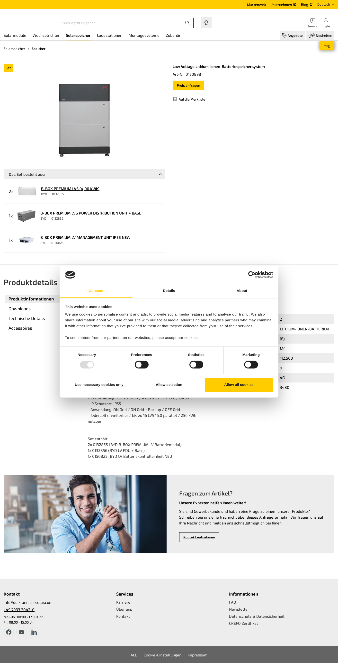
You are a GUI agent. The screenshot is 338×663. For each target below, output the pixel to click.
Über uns (124, 609)
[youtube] (21, 632)
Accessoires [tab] (20, 328)
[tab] (44, 299)
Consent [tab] (96, 291)
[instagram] (34, 632)
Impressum (197, 655)
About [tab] (242, 291)
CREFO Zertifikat (243, 623)
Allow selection (169, 385)
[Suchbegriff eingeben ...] (121, 23)
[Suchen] (187, 23)
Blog (304, 4)
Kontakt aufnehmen (199, 537)
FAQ (232, 602)
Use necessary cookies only (99, 385)
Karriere (123, 602)
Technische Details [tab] (27, 318)
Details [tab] (169, 291)
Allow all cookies (239, 385)
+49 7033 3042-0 (19, 609)
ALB (134, 655)
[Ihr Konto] (326, 22)
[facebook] (8, 632)
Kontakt (123, 616)
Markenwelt (256, 4)
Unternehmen (281, 4)
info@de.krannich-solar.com (28, 602)
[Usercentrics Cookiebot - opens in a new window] (252, 274)
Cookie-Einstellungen (162, 655)
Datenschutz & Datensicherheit (257, 616)
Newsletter (239, 609)
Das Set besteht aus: (27, 174)
